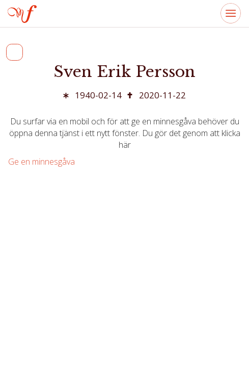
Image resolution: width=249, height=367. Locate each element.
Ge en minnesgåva (41, 161)
